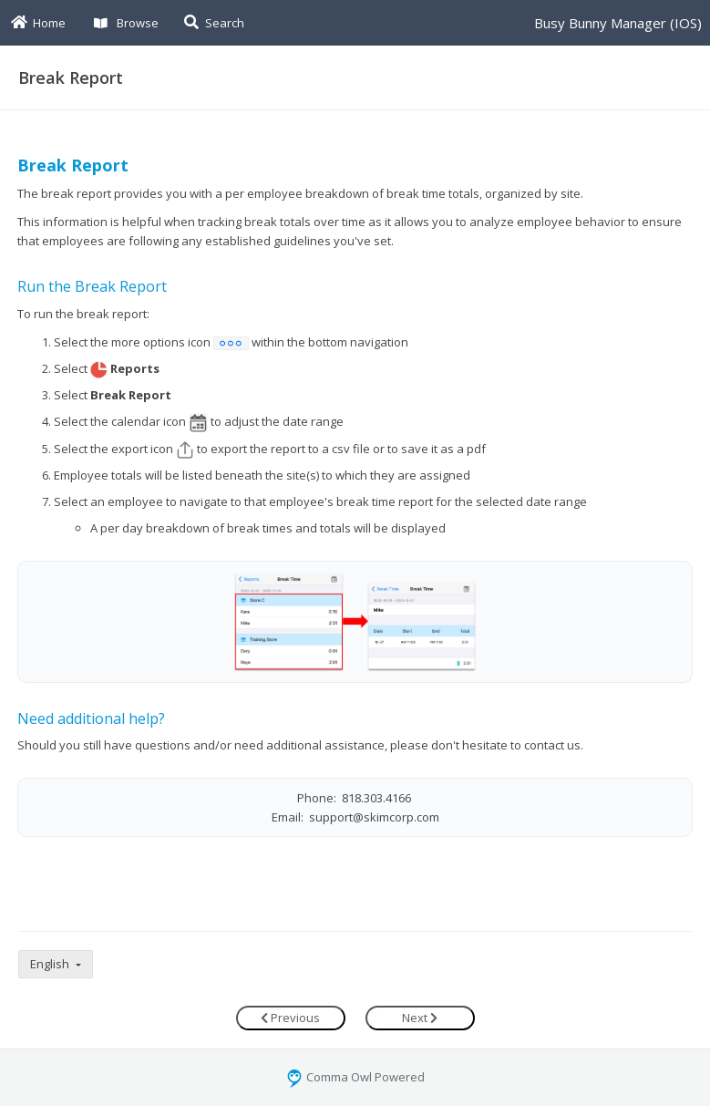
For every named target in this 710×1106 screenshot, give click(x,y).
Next (419, 1017)
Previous (290, 1017)
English (51, 964)
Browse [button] (126, 23)
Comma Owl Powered (355, 1077)
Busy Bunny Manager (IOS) (618, 23)
